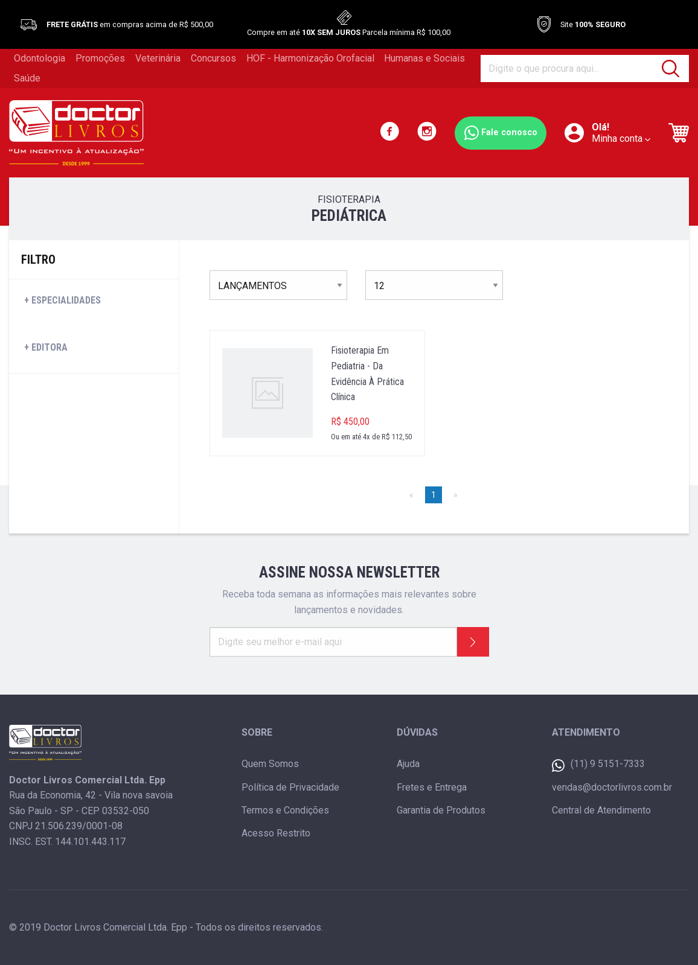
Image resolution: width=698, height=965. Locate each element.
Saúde (27, 78)
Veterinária (158, 58)
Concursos (213, 58)
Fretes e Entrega (432, 787)
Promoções (100, 58)
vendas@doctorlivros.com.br (612, 787)
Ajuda (408, 763)
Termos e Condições (285, 810)
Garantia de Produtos (441, 810)
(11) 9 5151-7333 (598, 765)
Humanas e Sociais (424, 58)
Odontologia (39, 58)
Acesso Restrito (276, 833)
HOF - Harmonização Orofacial (310, 58)
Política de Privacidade (290, 787)
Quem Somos (270, 763)
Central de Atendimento (601, 810)
